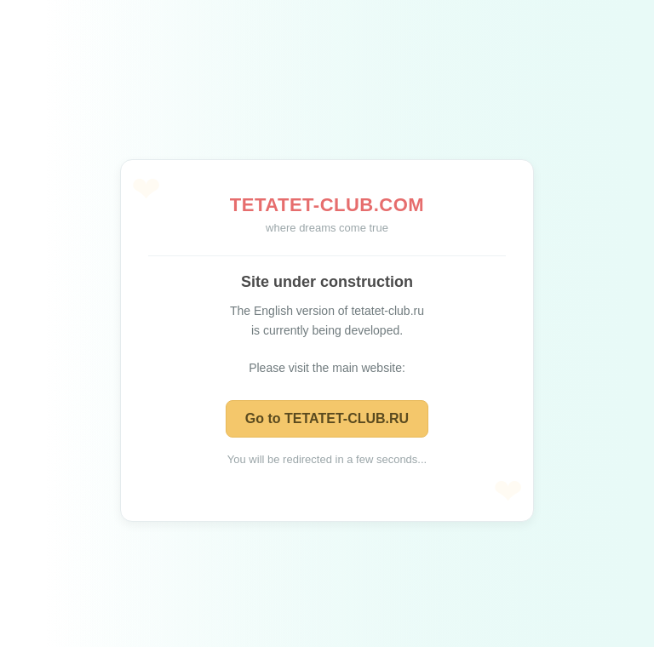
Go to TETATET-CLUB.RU (327, 418)
